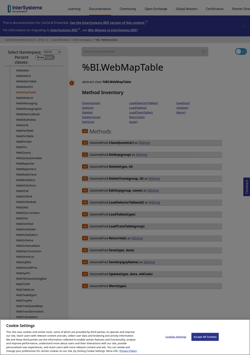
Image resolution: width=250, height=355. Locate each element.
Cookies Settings (175, 341)
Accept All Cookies (205, 341)
